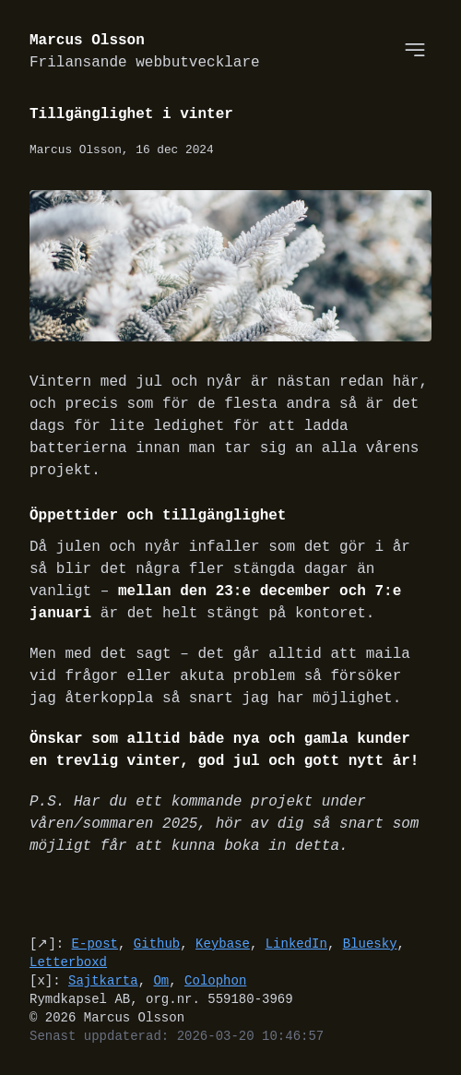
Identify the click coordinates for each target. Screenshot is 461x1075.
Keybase (222, 943)
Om (161, 980)
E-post (95, 943)
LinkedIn (296, 943)
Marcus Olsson (145, 52)
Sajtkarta (103, 980)
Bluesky (370, 943)
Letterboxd (68, 962)
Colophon (215, 980)
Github (157, 943)
